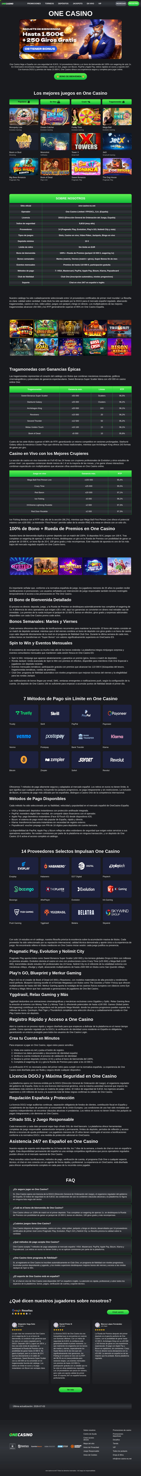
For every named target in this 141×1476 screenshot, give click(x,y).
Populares (24, 102)
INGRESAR (121, 4)
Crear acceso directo (88, 1439)
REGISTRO (133, 3)
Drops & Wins (118, 1455)
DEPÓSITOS (63, 4)
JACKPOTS (77, 4)
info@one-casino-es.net (122, 1459)
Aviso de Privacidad (91, 1447)
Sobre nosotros (89, 1430)
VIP (99, 4)
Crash (86, 102)
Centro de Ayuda (90, 1434)
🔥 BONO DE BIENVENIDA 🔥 (70, 76)
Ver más (70, 1390)
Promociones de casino (122, 1430)
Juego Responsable (91, 1451)
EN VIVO (90, 4)
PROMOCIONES (34, 4)
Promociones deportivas (118, 1435)
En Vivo (55, 102)
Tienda (115, 1443)
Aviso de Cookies (90, 1455)
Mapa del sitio (88, 1443)
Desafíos (116, 1440)
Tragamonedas (117, 102)
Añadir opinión (118, 1312)
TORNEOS (49, 4)
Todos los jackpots (120, 1451)
